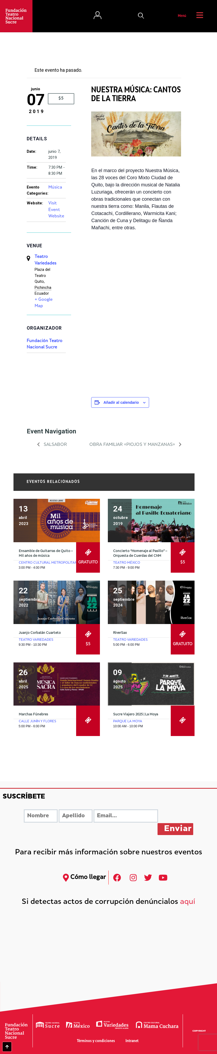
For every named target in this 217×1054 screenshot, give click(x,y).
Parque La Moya (127, 721)
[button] (141, 16)
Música (55, 188)
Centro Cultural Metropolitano (49, 562)
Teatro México (126, 562)
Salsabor (54, 445)
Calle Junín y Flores (37, 721)
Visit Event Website (56, 209)
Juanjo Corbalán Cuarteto (40, 633)
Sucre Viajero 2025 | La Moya (135, 714)
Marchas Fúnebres (33, 714)
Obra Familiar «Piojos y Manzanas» (132, 445)
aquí (187, 902)
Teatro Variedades (36, 640)
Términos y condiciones (96, 1041)
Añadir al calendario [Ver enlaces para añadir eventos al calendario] (121, 402)
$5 (61, 99)
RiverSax (120, 633)
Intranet (132, 1041)
